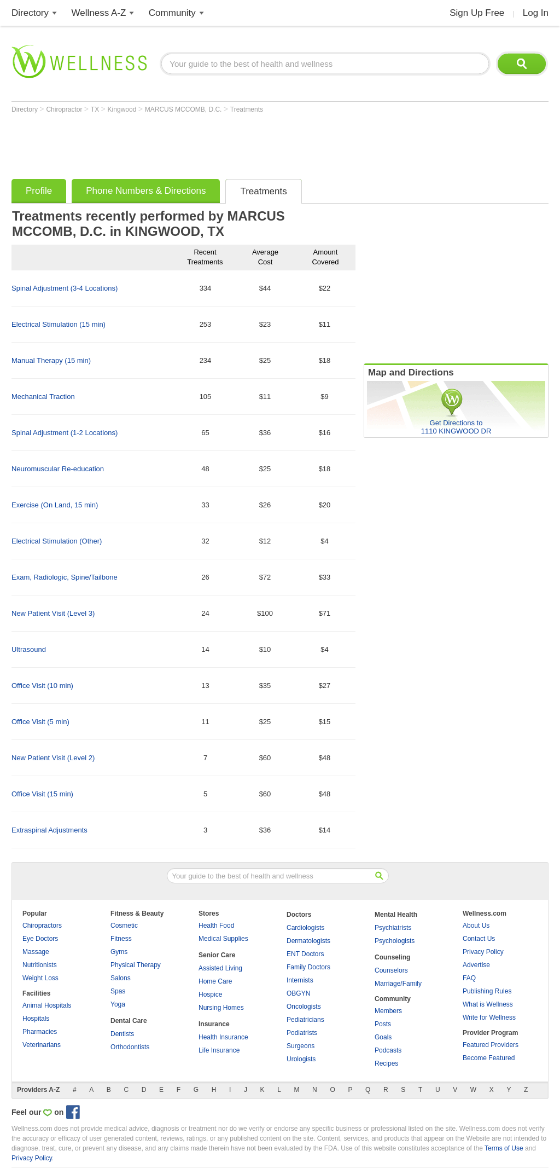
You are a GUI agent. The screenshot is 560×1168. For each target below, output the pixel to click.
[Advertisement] (210, 143)
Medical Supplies (223, 939)
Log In (536, 13)
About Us (476, 925)
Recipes (386, 1063)
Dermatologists (308, 941)
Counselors (391, 970)
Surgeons (300, 1046)
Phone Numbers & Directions (146, 191)
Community (172, 13)
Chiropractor (65, 109)
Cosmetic (124, 925)
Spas (117, 991)
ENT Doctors (305, 954)
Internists (300, 980)
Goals (383, 1037)
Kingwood (123, 109)
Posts (383, 1024)
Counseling (392, 957)
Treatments (246, 109)
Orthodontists (129, 1047)
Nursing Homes (221, 1007)
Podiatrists (302, 1033)
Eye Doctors (40, 939)
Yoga (117, 1004)
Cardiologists (305, 928)
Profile (39, 191)
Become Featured (489, 1058)
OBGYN (298, 993)
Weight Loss (40, 978)
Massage (35, 952)
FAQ (469, 978)
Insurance (214, 1024)
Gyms (118, 952)
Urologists (301, 1059)
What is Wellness (488, 1004)
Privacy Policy (483, 952)
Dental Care (128, 1021)
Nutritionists (39, 965)
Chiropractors (42, 925)
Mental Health (396, 914)
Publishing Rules (487, 991)
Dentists (122, 1034)
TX (96, 109)
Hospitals (35, 1018)
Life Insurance (219, 1050)
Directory (30, 13)
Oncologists (304, 1006)
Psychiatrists (393, 928)
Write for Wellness (489, 1017)
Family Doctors (308, 967)
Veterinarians (41, 1045)
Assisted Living (220, 968)
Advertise (476, 965)
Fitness (121, 939)
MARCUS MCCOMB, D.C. (184, 109)
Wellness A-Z (99, 13)
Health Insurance (223, 1037)
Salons (120, 978)
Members (388, 1011)
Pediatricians (305, 1020)
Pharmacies (39, 1032)
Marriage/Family (398, 983)
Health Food (216, 925)
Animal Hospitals (46, 1005)
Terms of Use (504, 1148)
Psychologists (395, 941)
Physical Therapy (135, 965)
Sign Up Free (477, 13)
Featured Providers (490, 1045)
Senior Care (217, 955)
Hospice (210, 994)
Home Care (215, 981)
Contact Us (479, 939)
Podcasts (388, 1050)
